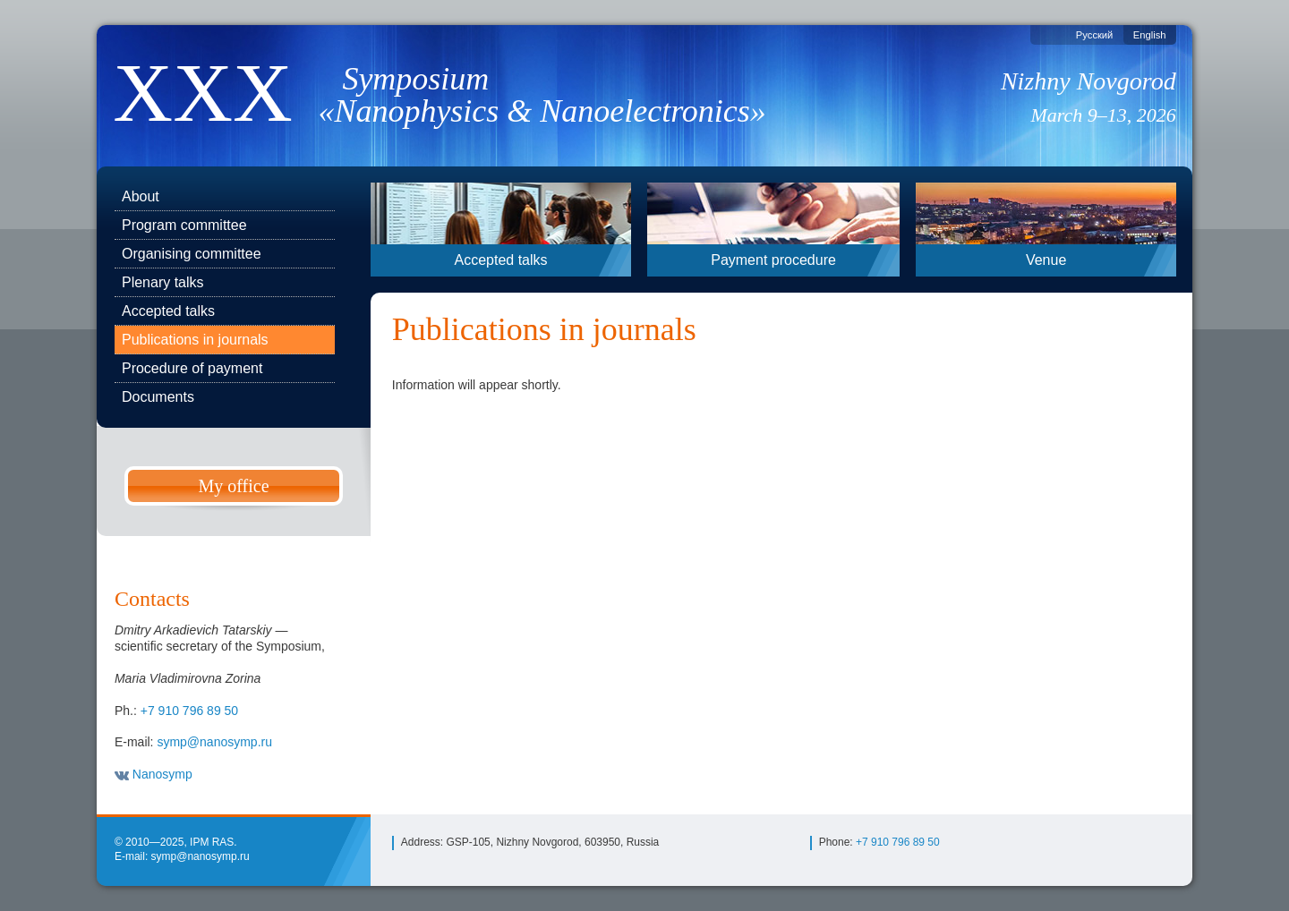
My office (233, 486)
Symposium (553, 95)
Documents (158, 396)
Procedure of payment (192, 368)
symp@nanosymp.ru (214, 742)
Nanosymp (153, 774)
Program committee (184, 225)
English (1149, 35)
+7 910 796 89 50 (189, 710)
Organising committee (191, 253)
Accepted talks (168, 311)
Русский (1095, 35)
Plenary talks (163, 282)
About (140, 196)
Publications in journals (195, 339)
